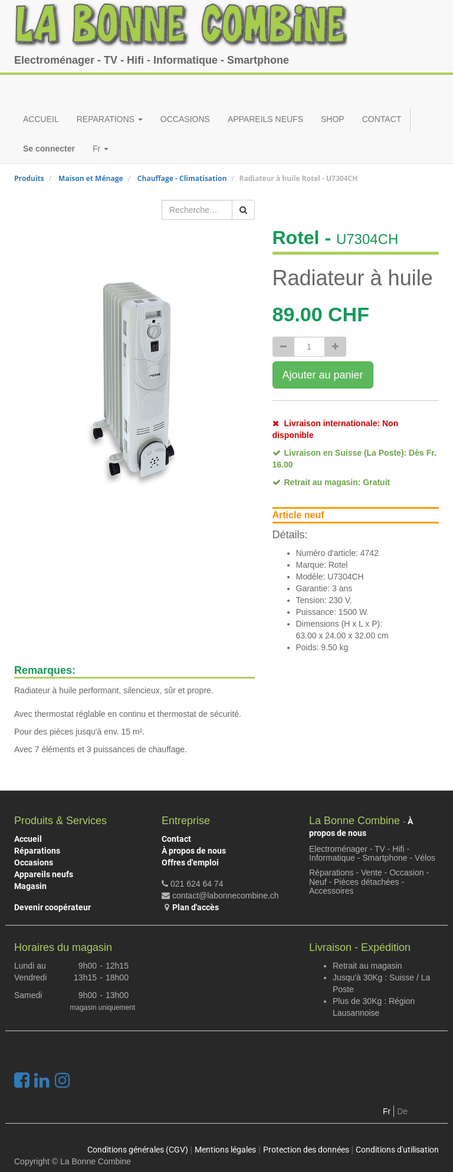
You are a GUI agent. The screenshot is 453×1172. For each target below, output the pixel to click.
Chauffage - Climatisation (181, 178)
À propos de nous (194, 850)
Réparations (37, 850)
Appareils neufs (43, 874)
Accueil (28, 839)
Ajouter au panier (323, 375)
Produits (29, 178)
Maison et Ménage (90, 178)
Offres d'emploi (190, 862)
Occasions (33, 862)
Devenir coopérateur (52, 907)
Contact (176, 839)
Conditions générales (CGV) (137, 1149)
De (402, 1111)
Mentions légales (225, 1149)
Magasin (30, 886)
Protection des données (306, 1149)
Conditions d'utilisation (397, 1149)
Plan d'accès (195, 907)
